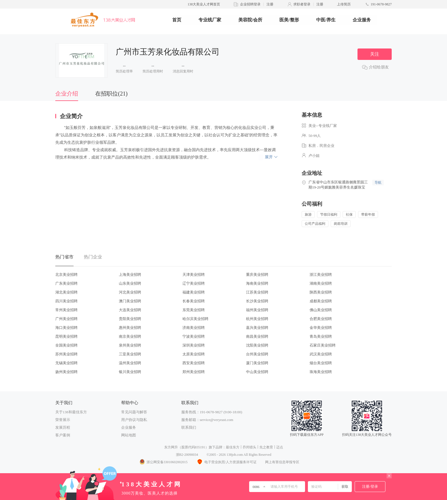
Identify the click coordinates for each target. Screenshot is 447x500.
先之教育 (266, 447)
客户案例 (62, 435)
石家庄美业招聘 (323, 345)
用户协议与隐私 (134, 420)
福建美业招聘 (193, 292)
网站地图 (128, 435)
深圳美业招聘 (193, 345)
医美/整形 (289, 19)
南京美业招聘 (130, 336)
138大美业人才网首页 (204, 4)
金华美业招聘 (321, 327)
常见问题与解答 (134, 412)
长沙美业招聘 (257, 301)
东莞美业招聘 (193, 310)
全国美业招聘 (66, 345)
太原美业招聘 (193, 354)
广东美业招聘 (66, 283)
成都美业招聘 (321, 301)
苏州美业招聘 (66, 354)
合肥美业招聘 (321, 319)
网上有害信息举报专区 (282, 462)
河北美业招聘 (130, 292)
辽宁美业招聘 (193, 283)
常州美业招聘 (66, 310)
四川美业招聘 (66, 301)
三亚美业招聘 (130, 354)
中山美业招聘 (257, 372)
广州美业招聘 (66, 319)
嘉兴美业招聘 (257, 327)
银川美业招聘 (130, 372)
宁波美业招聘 (193, 336)
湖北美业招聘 (66, 292)
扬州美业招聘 (66, 372)
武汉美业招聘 (321, 354)
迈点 (279, 447)
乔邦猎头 (249, 447)
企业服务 (362, 19)
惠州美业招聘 (130, 327)
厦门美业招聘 (257, 363)
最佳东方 (232, 447)
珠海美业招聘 (321, 372)
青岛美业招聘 (321, 336)
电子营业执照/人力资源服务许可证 (226, 462)
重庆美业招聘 (257, 274)
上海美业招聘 (130, 274)
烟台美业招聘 (321, 363)
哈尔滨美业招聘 (195, 319)
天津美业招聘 (193, 274)
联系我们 (188, 427)
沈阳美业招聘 (257, 345)
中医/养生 (326, 19)
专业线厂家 (209, 19)
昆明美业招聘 (66, 336)
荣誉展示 (62, 420)
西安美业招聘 (193, 363)
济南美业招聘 (193, 327)
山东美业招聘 (130, 283)
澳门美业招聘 (130, 301)
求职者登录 (301, 4)
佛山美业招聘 (321, 310)
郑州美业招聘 (193, 372)
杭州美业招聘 (257, 319)
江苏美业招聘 (257, 292)
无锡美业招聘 (66, 363)
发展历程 (62, 427)
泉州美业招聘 (130, 345)
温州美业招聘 (130, 363)
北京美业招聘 (66, 274)
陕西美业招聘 (321, 292)
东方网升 (171, 447)
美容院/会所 (250, 19)
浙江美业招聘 (321, 274)
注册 (270, 4)
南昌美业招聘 (257, 336)
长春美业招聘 (193, 301)
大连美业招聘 (130, 310)
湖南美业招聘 (321, 283)
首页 (176, 19)
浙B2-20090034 (187, 455)
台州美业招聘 (257, 354)
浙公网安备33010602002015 (163, 462)
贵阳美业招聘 (130, 319)
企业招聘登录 (250, 4)
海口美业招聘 (66, 327)
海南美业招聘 (257, 283)
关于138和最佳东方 (71, 412)
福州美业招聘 (257, 310)
